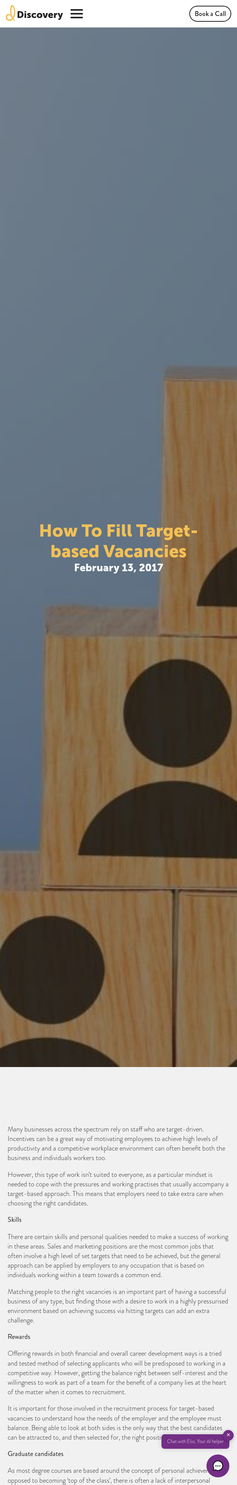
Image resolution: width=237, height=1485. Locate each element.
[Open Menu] (77, 14)
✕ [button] (228, 1435)
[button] (217, 1465)
